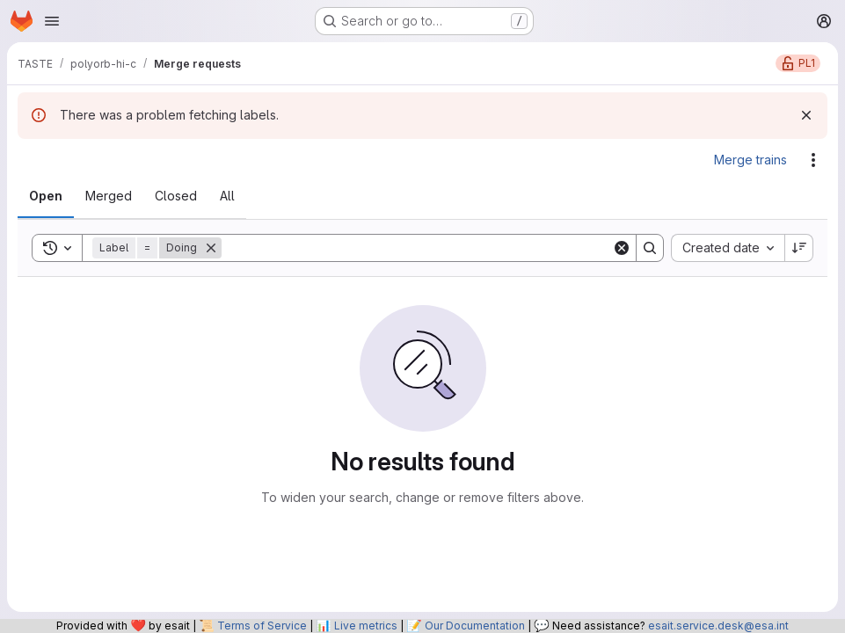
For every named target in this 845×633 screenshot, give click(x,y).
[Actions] (813, 160)
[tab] (46, 196)
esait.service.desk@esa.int (718, 625)
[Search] (416, 247)
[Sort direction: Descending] (799, 248)
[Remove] (211, 247)
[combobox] (727, 248)
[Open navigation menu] (52, 21)
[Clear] (621, 247)
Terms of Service (262, 625)
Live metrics (365, 625)
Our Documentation (475, 625)
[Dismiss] (806, 115)
